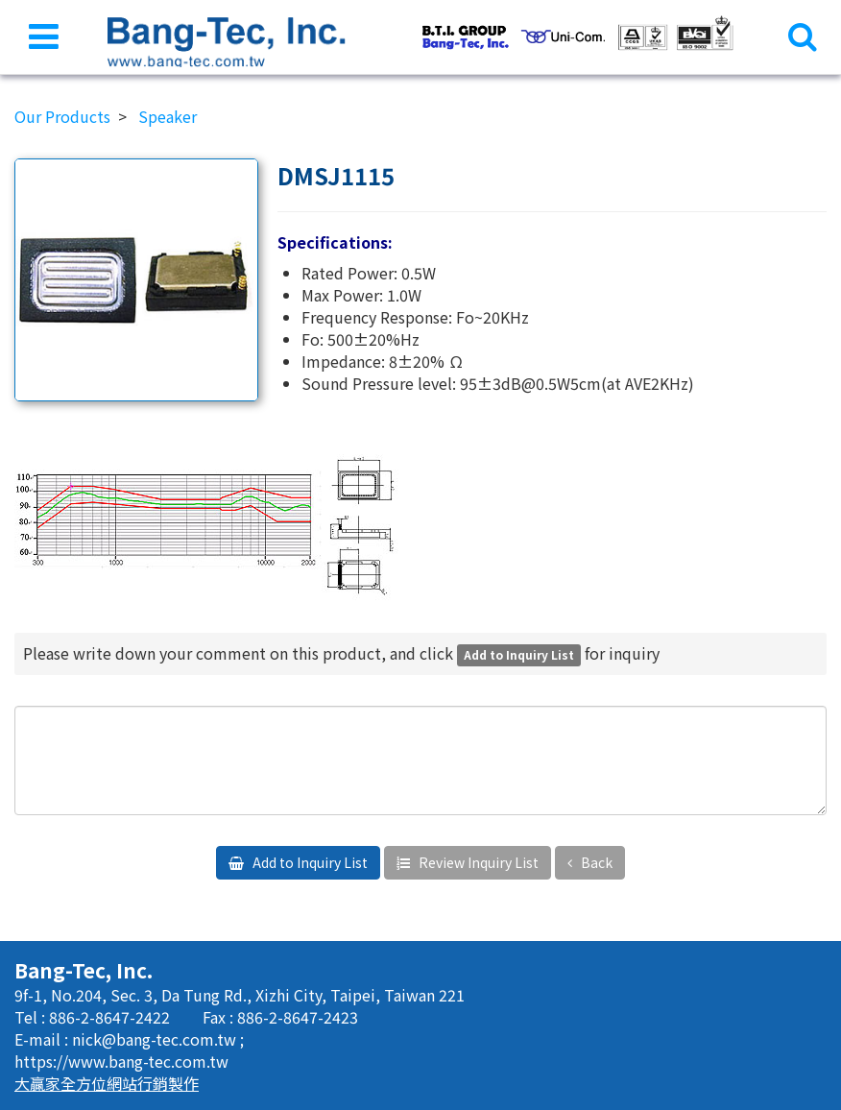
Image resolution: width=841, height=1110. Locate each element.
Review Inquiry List (477, 862)
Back (595, 862)
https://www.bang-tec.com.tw (121, 1061)
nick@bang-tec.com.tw (156, 1038)
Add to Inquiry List (309, 862)
